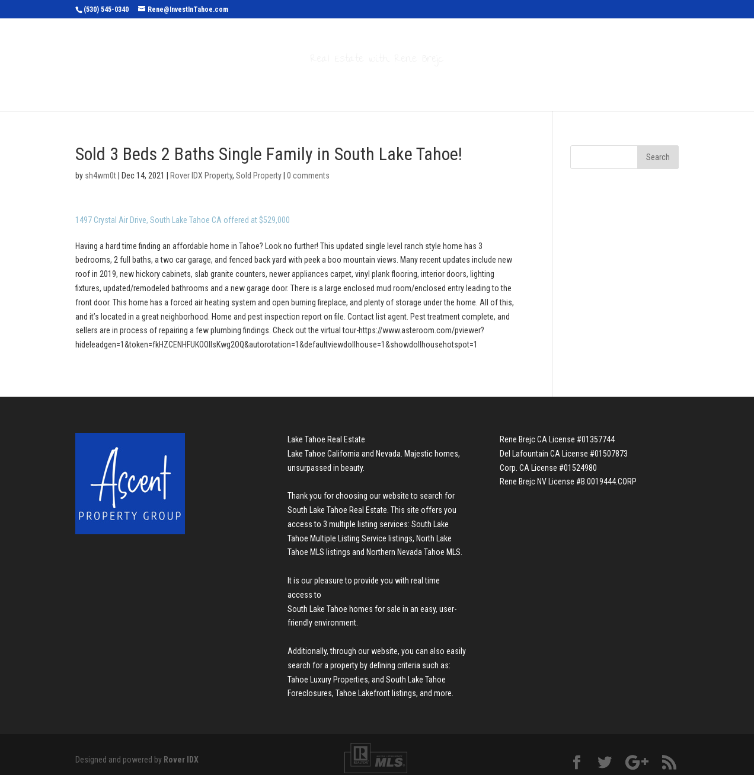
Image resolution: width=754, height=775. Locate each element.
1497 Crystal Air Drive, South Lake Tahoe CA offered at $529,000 (182, 214)
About (464, 84)
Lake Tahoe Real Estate (326, 433)
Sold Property (259, 169)
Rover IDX (181, 753)
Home (199, 84)
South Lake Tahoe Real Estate (337, 504)
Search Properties (272, 84)
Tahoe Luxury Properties (327, 673)
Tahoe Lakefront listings (376, 687)
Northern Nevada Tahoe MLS (413, 546)
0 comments (308, 169)
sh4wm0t (100, 169)
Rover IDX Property (201, 169)
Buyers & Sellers (383, 84)
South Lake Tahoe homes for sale (344, 603)
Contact (524, 84)
